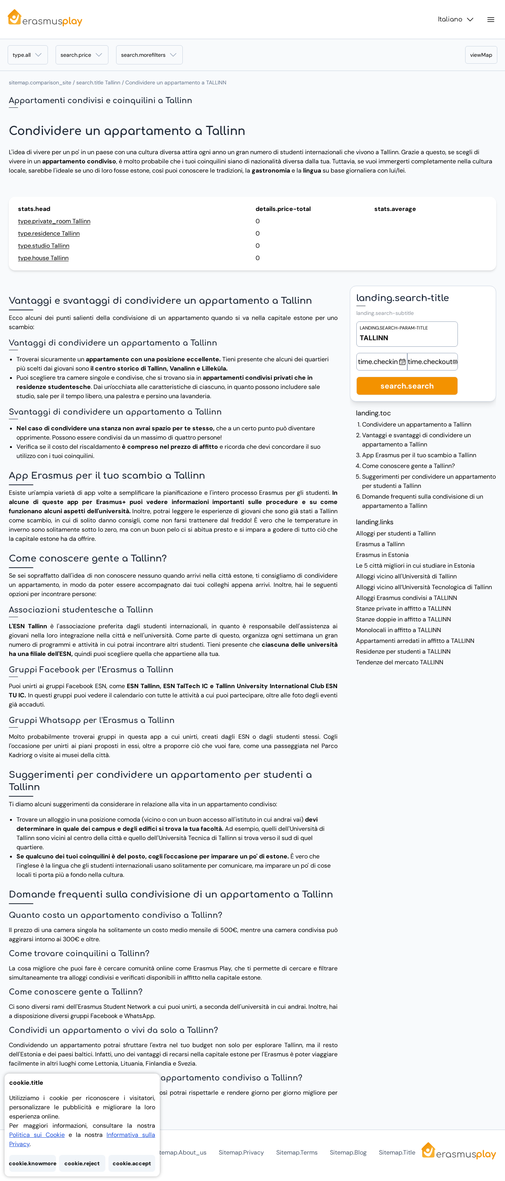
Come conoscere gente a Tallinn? (408, 466)
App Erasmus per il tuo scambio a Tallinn (419, 455)
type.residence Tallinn (49, 233)
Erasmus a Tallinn (380, 544)
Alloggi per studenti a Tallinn (396, 533)
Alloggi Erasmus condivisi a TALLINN (406, 598)
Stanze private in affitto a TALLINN (403, 609)
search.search (407, 386)
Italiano (456, 19)
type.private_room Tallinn (54, 221)
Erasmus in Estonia (382, 555)
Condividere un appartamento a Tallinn (416, 424)
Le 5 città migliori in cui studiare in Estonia (415, 566)
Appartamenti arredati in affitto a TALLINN (415, 641)
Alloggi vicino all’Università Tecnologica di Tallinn (424, 587)
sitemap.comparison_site (40, 82)
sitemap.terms (297, 1152)
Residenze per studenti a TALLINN (403, 651)
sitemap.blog (348, 1152)
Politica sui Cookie (37, 1135)
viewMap (481, 54)
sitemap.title (397, 1152)
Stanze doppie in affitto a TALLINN (403, 619)
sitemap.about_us (180, 1152)
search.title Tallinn (98, 82)
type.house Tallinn (43, 258)
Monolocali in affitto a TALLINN (398, 630)
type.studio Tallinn (43, 246)
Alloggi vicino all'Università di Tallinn (406, 576)
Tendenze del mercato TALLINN (399, 662)
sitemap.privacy (241, 1152)
